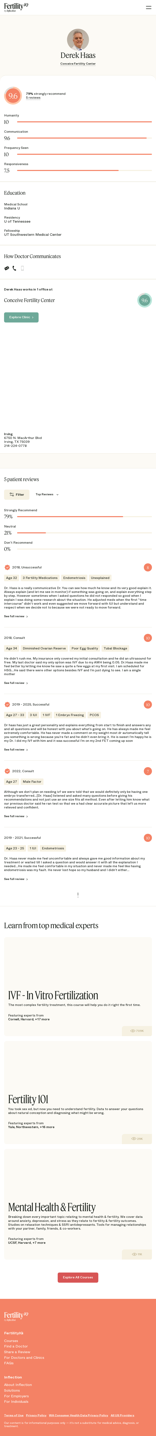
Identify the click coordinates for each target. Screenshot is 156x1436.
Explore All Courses (78, 1277)
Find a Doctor (16, 1346)
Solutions (12, 1390)
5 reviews (33, 97)
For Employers (16, 1396)
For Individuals (16, 1402)
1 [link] (78, 894)
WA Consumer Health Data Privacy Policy (78, 1415)
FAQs (9, 1363)
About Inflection (18, 1385)
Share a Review (17, 1352)
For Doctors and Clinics (24, 1358)
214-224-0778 (15, 445)
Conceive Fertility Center (78, 64)
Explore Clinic (19, 317)
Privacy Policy (36, 1415)
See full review (14, 616)
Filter (20, 494)
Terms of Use (14, 1415)
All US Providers (122, 1415)
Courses (11, 1341)
